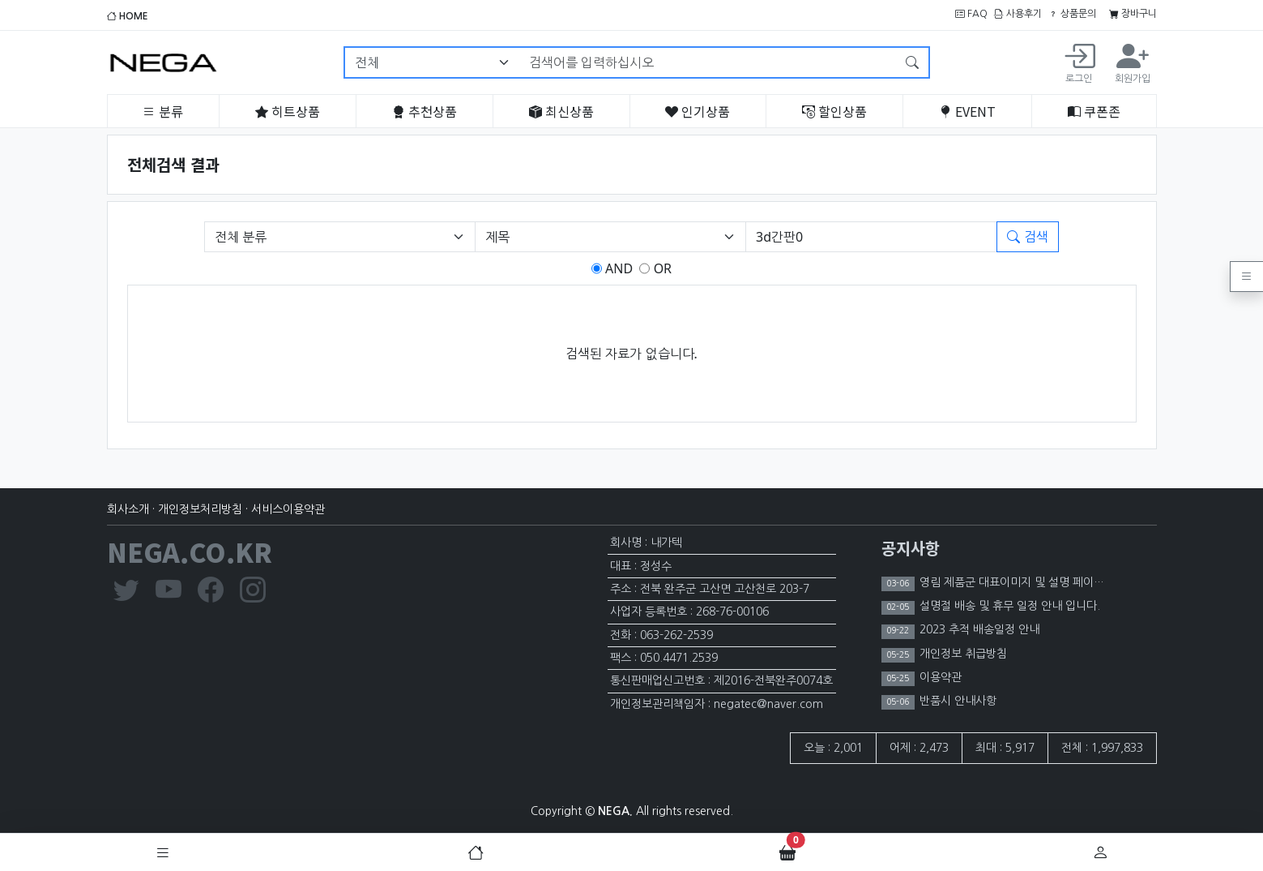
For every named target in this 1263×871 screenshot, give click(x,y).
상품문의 (1072, 14)
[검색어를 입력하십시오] (708, 62)
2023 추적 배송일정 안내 (977, 629)
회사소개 (128, 509)
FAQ (971, 14)
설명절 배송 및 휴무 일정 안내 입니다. (1008, 605)
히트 (287, 111)
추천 (424, 111)
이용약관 (939, 677)
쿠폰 (1094, 111)
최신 (561, 111)
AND (617, 268)
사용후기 (1018, 14)
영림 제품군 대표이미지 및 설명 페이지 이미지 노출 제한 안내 (1064, 582)
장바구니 (1133, 14)
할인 (834, 111)
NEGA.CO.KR (189, 551)
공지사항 (910, 548)
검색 (1027, 237)
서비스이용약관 (288, 509)
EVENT (967, 111)
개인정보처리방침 (200, 509)
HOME (127, 16)
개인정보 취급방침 (961, 653)
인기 (697, 111)
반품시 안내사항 (956, 700)
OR (661, 268)
